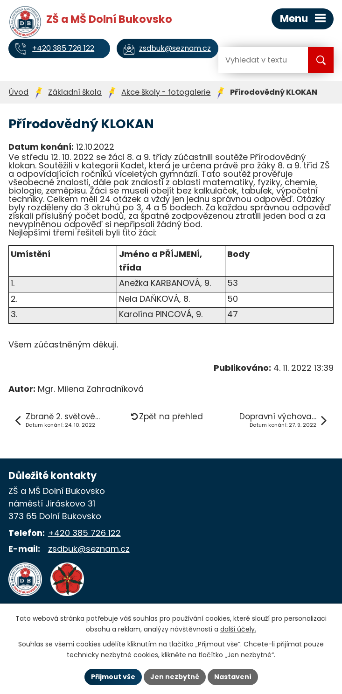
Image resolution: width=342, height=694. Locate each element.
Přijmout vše (113, 676)
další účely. (238, 629)
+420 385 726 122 (84, 533)
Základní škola (75, 92)
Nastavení (232, 676)
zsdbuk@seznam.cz (89, 549)
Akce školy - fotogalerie (165, 92)
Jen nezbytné (174, 676)
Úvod (18, 92)
